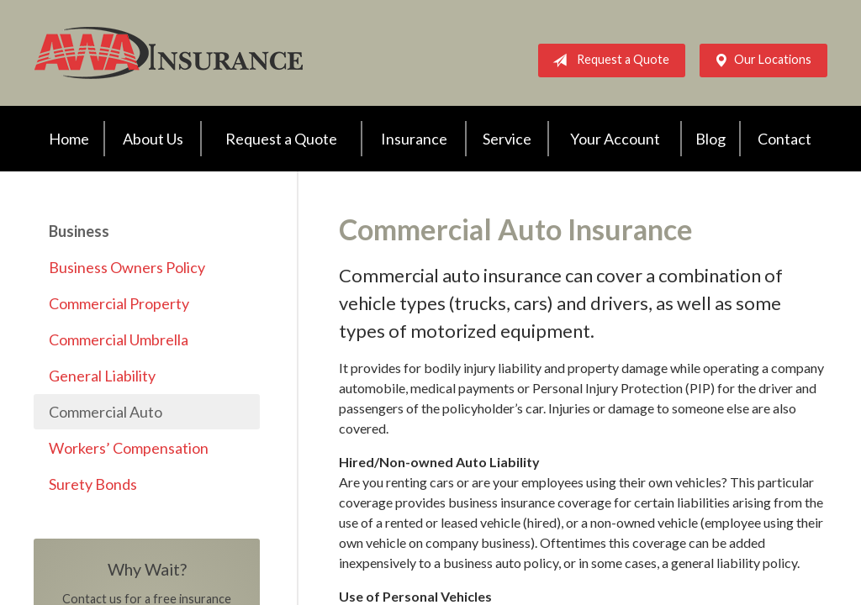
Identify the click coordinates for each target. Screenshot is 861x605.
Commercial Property (119, 303)
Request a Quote (607, 60)
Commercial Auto (105, 411)
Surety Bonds (93, 484)
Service (507, 138)
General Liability (102, 375)
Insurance (414, 138)
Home (69, 138)
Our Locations (759, 60)
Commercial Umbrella (118, 339)
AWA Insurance (168, 53)
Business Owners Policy (127, 267)
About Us (153, 138)
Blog (710, 138)
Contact (784, 138)
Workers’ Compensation (129, 448)
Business (79, 231)
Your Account (615, 138)
